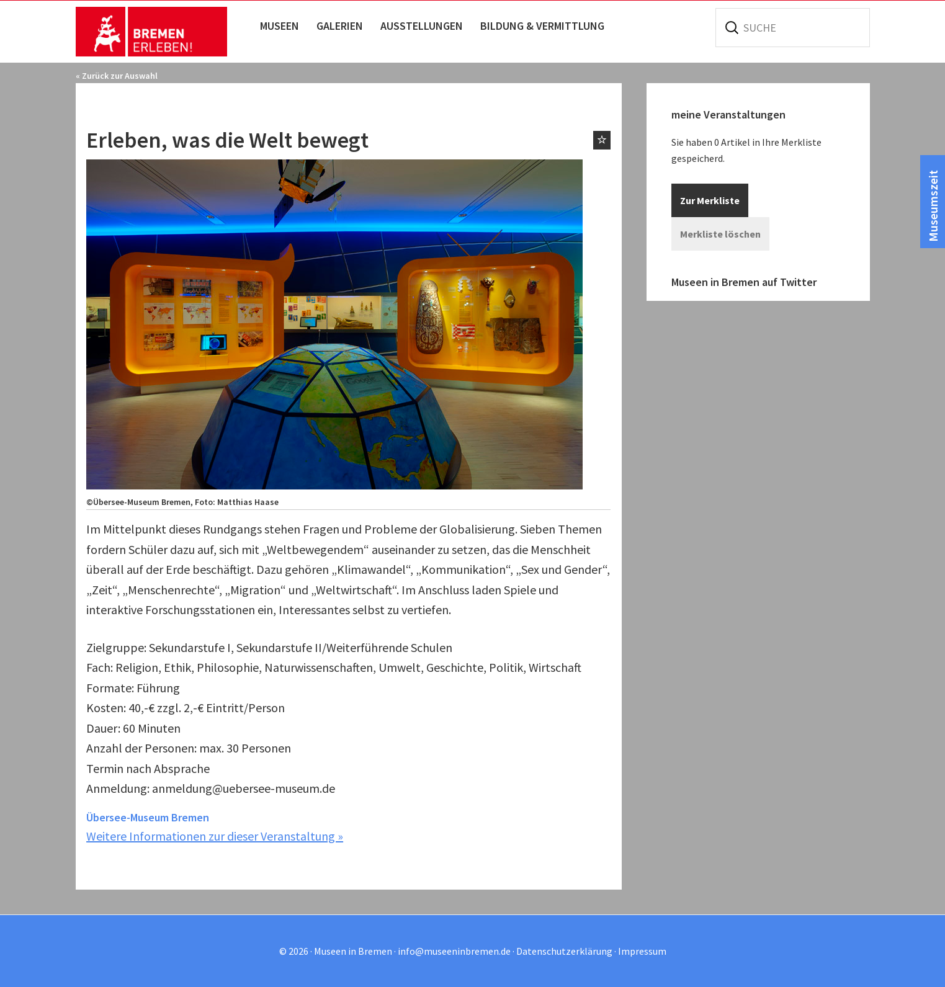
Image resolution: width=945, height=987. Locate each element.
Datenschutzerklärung (564, 951)
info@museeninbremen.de (454, 951)
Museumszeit (933, 206)
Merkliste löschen (720, 234)
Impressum (642, 951)
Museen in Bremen (164, 31)
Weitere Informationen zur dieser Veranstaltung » (214, 836)
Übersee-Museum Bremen (147, 817)
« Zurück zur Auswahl (117, 75)
